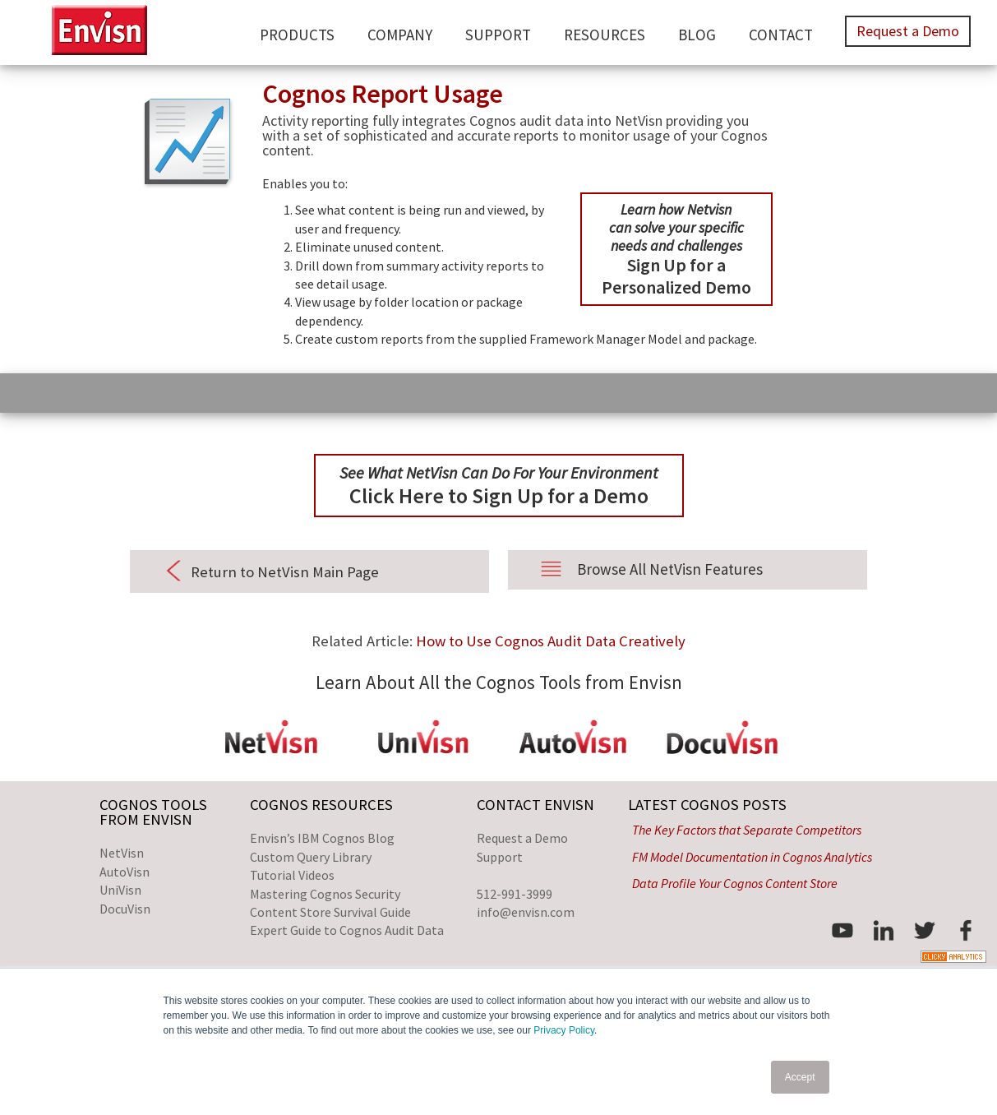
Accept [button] (800, 1077)
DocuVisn (124, 908)
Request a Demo (522, 838)
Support (500, 857)
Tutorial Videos (292, 875)
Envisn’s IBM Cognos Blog (322, 838)
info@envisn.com (526, 912)
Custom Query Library (311, 857)
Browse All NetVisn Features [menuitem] (670, 569)
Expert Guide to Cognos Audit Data (347, 930)
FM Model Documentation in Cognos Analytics (752, 857)
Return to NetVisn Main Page (285, 571)
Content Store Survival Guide (330, 912)
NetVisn (121, 852)
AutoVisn (124, 871)
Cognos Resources (321, 804)
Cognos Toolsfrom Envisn (153, 812)
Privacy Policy (563, 1030)
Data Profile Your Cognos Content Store (735, 883)
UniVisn (120, 889)
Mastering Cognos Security (325, 894)
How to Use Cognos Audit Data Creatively (550, 641)
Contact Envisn (535, 804)
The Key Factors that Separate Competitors (746, 829)
